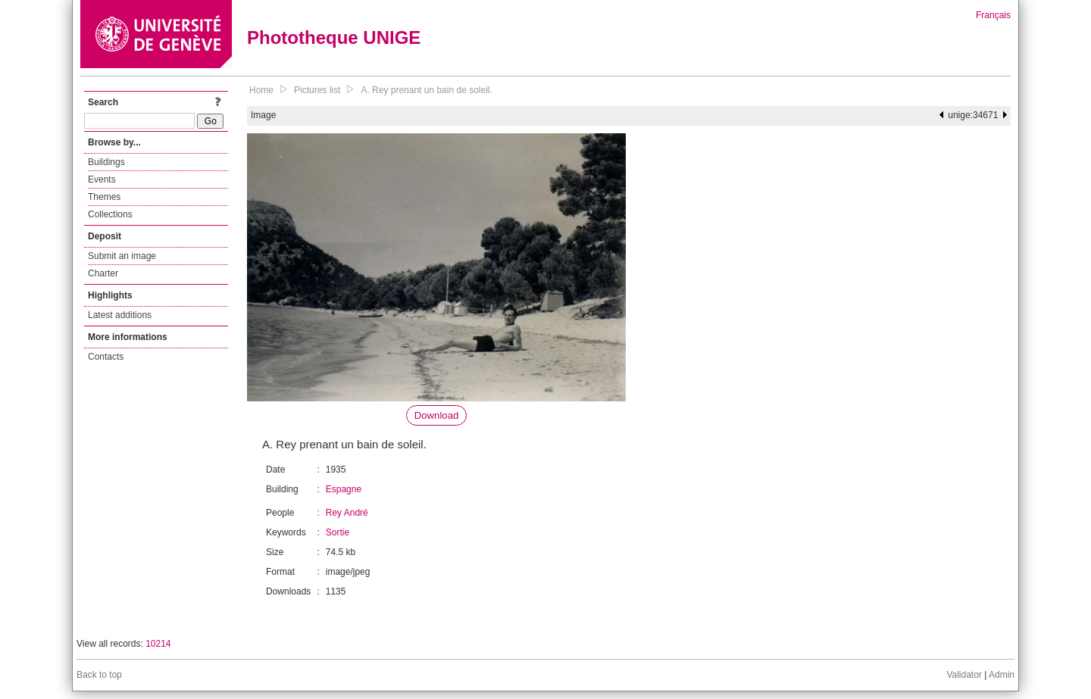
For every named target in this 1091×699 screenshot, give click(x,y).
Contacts (105, 356)
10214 (157, 643)
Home (261, 90)
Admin (1001, 674)
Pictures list (317, 90)
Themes (104, 197)
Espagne (343, 489)
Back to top (99, 674)
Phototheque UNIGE (333, 37)
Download (436, 415)
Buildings (106, 162)
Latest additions (120, 315)
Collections (110, 214)
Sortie (337, 532)
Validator (963, 674)
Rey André (347, 512)
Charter (103, 273)
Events (102, 179)
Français (993, 15)
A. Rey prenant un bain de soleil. (426, 90)
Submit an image (122, 256)
